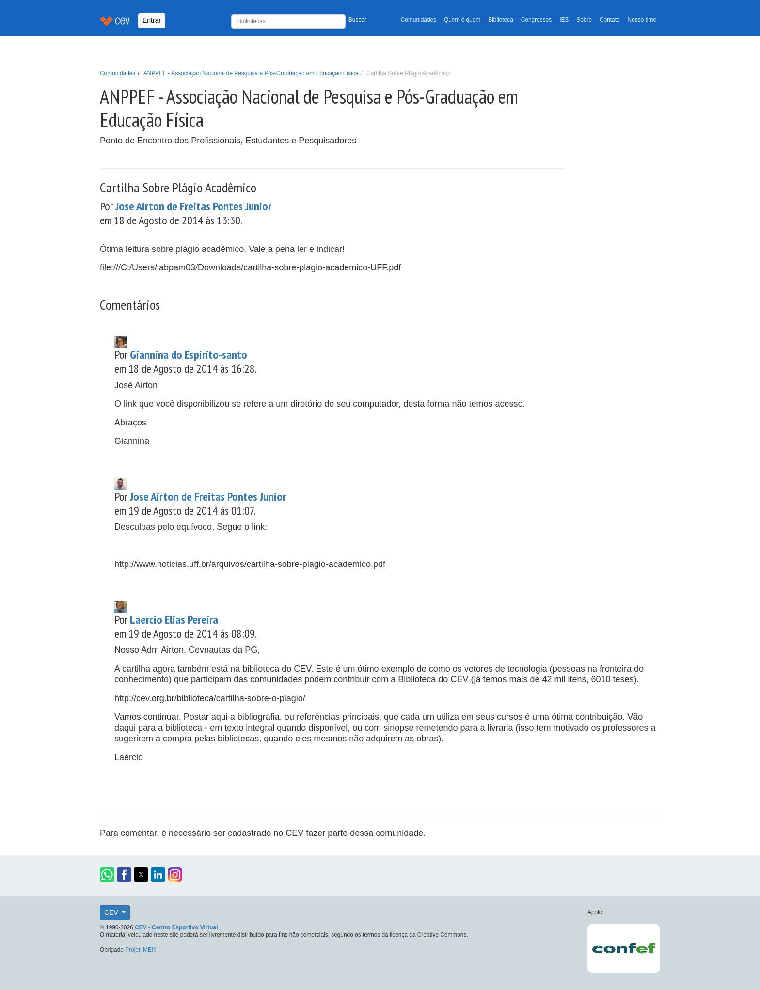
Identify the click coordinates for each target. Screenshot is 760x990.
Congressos (536, 19)
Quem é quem (462, 19)
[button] (107, 874)
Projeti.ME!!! (141, 949)
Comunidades (418, 19)
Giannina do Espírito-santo (188, 354)
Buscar (357, 19)
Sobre (584, 19)
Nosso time (642, 19)
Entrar (151, 20)
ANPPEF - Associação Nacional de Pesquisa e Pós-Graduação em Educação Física (251, 73)
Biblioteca (500, 19)
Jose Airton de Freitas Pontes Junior (193, 206)
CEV (112, 912)
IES (564, 19)
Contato (610, 19)
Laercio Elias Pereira (174, 619)
